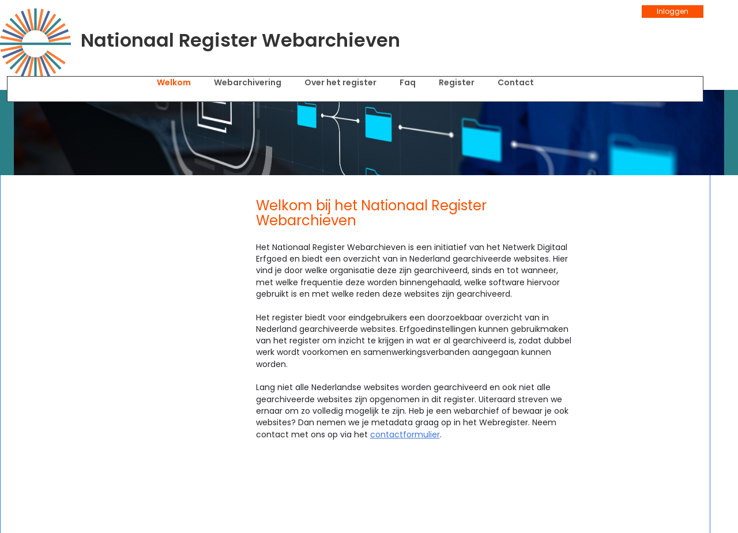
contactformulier (405, 434)
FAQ (408, 82)
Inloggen (672, 11)
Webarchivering (247, 82)
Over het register (340, 82)
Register (457, 82)
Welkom (174, 82)
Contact (516, 82)
